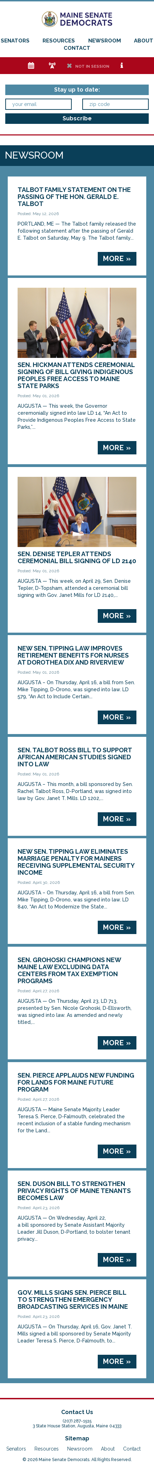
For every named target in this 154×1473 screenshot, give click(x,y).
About (143, 41)
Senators (15, 41)
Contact (77, 48)
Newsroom (104, 41)
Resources (59, 41)
